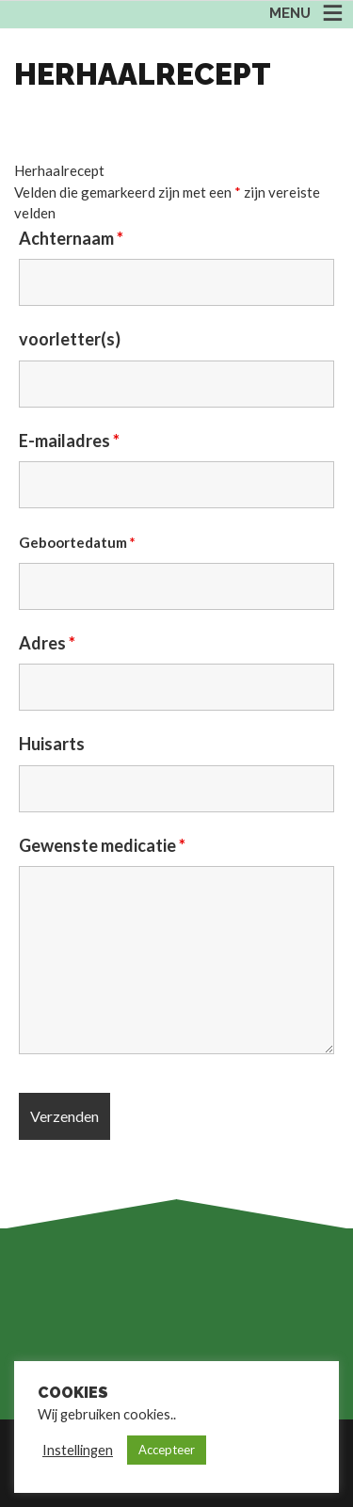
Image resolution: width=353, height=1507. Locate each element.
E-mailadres (69, 440)
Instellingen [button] (77, 1450)
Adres (47, 642)
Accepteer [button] (166, 1449)
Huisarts (52, 743)
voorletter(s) (69, 338)
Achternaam (71, 238)
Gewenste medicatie (102, 845)
